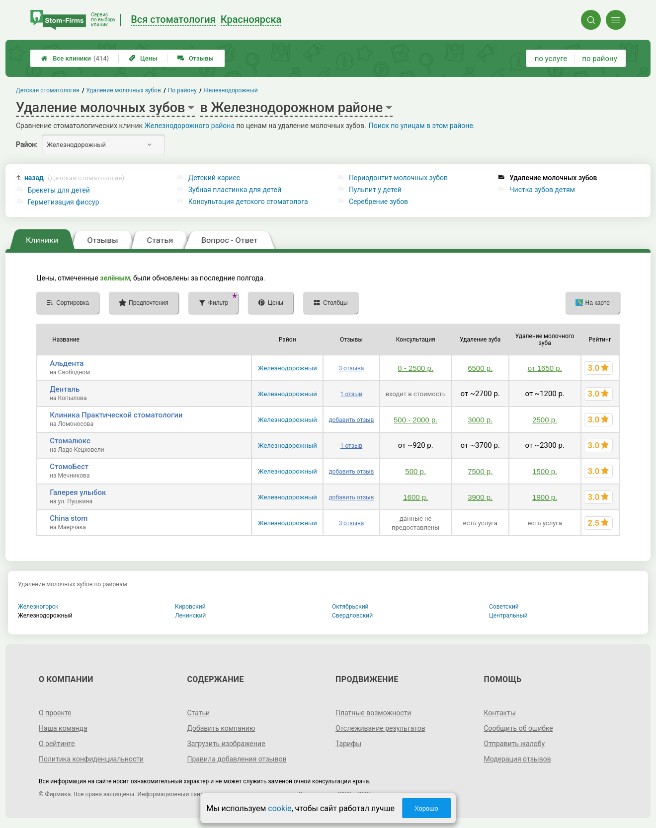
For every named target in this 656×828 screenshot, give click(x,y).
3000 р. (480, 419)
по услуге (551, 58)
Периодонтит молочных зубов (398, 177)
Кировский (190, 606)
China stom (68, 518)
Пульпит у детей (375, 189)
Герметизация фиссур (63, 202)
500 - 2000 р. (415, 419)
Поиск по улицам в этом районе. (422, 126)
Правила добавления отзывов (236, 759)
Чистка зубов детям (542, 189)
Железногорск (38, 606)
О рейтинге (57, 744)
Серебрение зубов (378, 201)
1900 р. (544, 497)
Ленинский (190, 615)
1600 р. (415, 497)
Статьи (198, 713)
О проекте (55, 713)
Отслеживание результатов (380, 728)
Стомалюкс (70, 440)
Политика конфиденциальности (91, 759)
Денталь (65, 389)
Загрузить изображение (226, 744)
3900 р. (480, 497)
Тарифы (348, 744)
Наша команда (63, 728)
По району (182, 90)
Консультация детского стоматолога (248, 201)
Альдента (66, 363)
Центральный (508, 615)
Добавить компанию (221, 728)
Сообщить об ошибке (518, 728)
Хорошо (426, 808)
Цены (143, 58)
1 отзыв (351, 394)
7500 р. (480, 471)
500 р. (415, 471)
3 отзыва (351, 368)
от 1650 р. (545, 368)
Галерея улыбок (78, 492)
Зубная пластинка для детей (234, 189)
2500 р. (544, 419)
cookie (279, 808)
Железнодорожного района (190, 126)
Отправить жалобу (514, 744)
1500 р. (544, 471)
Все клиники (75, 58)
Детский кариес (214, 177)
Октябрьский (350, 606)
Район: (27, 144)
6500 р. (480, 368)
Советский (504, 606)
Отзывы (195, 58)
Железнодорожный (287, 368)
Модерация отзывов (517, 759)
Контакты (500, 713)
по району (599, 58)
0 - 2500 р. (415, 368)
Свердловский (352, 615)
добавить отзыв (351, 419)
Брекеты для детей (59, 190)
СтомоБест (69, 466)
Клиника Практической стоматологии (116, 415)
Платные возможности (373, 713)
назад (74, 178)
